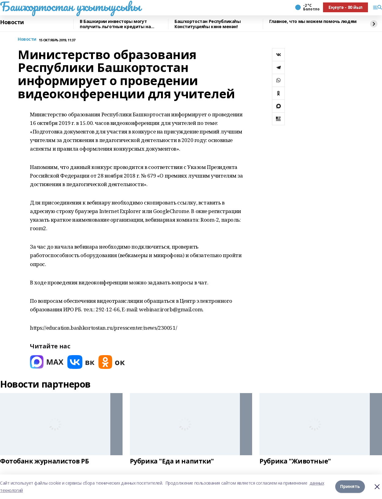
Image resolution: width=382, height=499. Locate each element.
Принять (350, 487)
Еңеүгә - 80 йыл (345, 7)
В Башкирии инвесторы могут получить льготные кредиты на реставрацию (115, 24)
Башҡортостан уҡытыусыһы (70, 6)
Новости (12, 22)
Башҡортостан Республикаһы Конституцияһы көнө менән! (207, 24)
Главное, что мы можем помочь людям (313, 21)
